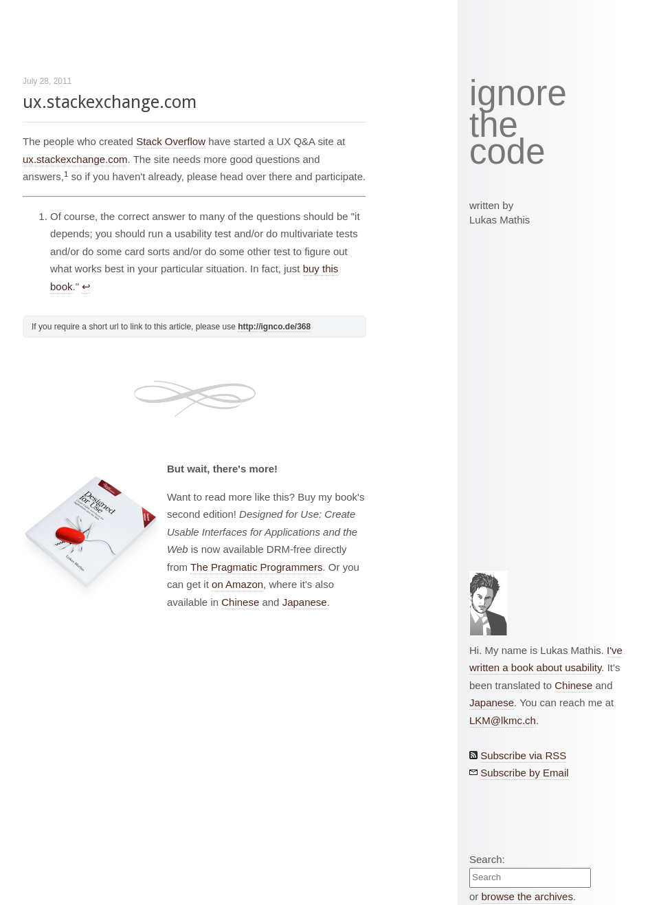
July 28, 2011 (47, 81)
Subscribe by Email (524, 772)
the (493, 125)
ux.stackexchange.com (110, 102)
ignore (518, 93)
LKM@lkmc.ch (502, 720)
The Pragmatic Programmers (256, 567)
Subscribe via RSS (523, 755)
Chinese (240, 602)
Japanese (304, 602)
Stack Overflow (170, 141)
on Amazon (237, 584)
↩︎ (86, 286)
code (507, 152)
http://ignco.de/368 (274, 326)
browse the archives (527, 896)
